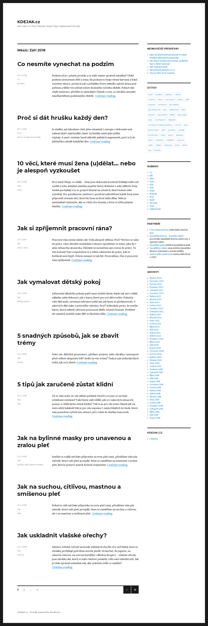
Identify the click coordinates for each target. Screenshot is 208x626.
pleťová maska (36, 464)
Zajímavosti (155, 209)
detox (20, 137)
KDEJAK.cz (28, 21)
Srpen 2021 (155, 333)
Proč (19, 133)
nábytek (172, 120)
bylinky (20, 464)
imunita (151, 104)
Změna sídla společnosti (161, 254)
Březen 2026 (156, 278)
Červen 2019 (155, 387)
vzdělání (170, 140)
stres (150, 140)
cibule (178, 94)
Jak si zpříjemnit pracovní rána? (64, 228)
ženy (19, 190)
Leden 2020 (155, 366)
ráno (26, 247)
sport (170, 135)
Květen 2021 (155, 336)
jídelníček (174, 109)
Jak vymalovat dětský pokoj (59, 281)
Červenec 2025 (157, 281)
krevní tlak (36, 137)
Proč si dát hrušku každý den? (62, 117)
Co (18, 79)
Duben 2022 (155, 314)
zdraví (158, 145)
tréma (20, 362)
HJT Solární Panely (159, 67)
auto (150, 94)
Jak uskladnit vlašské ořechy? (62, 535)
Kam (152, 181)
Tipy (19, 186)
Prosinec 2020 (156, 339)
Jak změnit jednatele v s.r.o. (162, 70)
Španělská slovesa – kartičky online (167, 236)
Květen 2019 (155, 390)
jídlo (184, 109)
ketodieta (162, 115)
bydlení (159, 94)
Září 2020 (154, 345)
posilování (153, 135)
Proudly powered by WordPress (45, 612)
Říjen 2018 (154, 412)
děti (187, 99)
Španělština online (158, 248)
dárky (180, 99)
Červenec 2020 (157, 351)
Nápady (153, 194)
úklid (184, 145)
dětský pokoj (23, 301)
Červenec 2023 (157, 293)
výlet (150, 145)
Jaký (152, 178)
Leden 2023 (155, 305)
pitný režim (153, 130)
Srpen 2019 (155, 381)
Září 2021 (154, 330)
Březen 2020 (156, 360)
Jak (19, 243)
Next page (135, 593)
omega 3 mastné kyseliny (160, 125)
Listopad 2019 (156, 372)
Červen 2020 (156, 354)
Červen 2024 (156, 284)
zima (177, 145)
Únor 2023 (155, 302)
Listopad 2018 (156, 409)
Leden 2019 (155, 403)
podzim (21, 83)
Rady (152, 200)
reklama (154, 439)
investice (162, 104)
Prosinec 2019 (156, 369)
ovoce (178, 125)
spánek (179, 135)
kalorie (151, 115)
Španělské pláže (157, 245)
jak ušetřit (174, 104)
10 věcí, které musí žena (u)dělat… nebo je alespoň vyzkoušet (76, 167)
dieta (160, 99)
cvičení (151, 99)
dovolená (170, 99)
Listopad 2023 (156, 290)
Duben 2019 (155, 393)
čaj (149, 150)
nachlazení (160, 120)
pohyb (181, 130)
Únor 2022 (155, 320)
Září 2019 (154, 378)
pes (185, 125)
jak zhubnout (154, 109)
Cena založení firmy (159, 230)
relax (163, 135)
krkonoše (182, 115)
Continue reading (105, 95)
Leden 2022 (155, 323)
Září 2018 (154, 415)
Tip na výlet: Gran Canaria (162, 73)
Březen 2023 (156, 299)
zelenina (168, 145)
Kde (152, 184)
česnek (157, 150)
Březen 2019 (155, 396)
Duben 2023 (155, 296)
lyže (150, 120)
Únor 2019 (154, 400)
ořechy (20, 555)
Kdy (152, 188)
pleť (26, 464)
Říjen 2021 (154, 327)
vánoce (180, 140)
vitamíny (160, 140)
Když (152, 191)
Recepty (153, 203)
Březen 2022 (156, 317)
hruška (27, 137)
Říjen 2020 (155, 342)
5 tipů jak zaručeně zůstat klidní (65, 384)
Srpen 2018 (155, 418)
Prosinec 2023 (156, 287)
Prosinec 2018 (156, 406)
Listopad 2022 (156, 311)
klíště (172, 115)
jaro (165, 109)
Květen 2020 (155, 357)
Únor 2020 (155, 363)
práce (20, 247)
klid (19, 404)
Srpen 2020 (155, 348)
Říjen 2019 (154, 375)
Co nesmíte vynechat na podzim (65, 63)
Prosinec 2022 (156, 308)
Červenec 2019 (156, 384)
